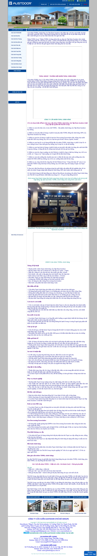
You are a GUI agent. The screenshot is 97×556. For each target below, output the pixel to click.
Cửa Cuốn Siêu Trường (16, 57)
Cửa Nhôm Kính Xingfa (16, 67)
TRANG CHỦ (44, 4)
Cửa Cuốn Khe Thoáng (16, 39)
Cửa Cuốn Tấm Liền (15, 45)
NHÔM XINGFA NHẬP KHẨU (33, 497)
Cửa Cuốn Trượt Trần (16, 51)
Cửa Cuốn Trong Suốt (16, 54)
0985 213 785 (82, 1)
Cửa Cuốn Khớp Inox (16, 48)
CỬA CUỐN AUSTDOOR (17, 29)
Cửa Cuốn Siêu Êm (15, 35)
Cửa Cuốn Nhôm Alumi (16, 64)
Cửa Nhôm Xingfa (34, 513)
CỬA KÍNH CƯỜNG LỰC (65, 497)
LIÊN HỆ (85, 4)
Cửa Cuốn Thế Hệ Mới (16, 32)
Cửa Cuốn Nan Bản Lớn (16, 42)
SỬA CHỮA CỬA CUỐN (74, 4)
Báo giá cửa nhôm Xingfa (49, 513)
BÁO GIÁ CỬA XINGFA (49, 497)
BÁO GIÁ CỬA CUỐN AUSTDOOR (58, 4)
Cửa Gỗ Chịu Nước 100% (80, 513)
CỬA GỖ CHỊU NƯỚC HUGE (80, 497)
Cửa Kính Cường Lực (65, 513)
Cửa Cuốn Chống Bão (16, 60)
